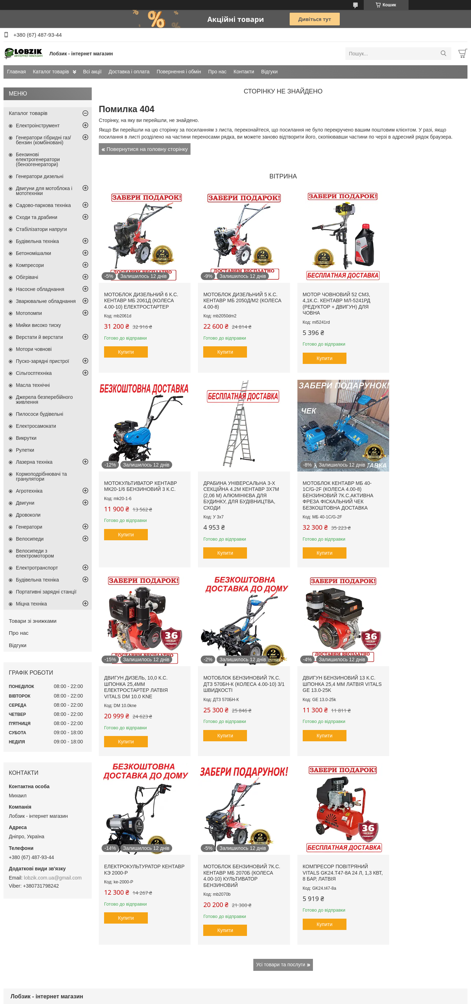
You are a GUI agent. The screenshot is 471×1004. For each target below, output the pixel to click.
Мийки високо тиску (38, 325)
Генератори (29, 527)
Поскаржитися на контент (235, 997)
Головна (19, 928)
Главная (16, 71)
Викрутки (26, 438)
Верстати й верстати (39, 337)
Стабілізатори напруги (41, 229)
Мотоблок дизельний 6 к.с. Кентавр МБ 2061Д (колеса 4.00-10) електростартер (141, 295)
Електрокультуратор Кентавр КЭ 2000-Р (226, 665)
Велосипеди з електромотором (35, 553)
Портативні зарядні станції (46, 592)
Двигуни (25, 503)
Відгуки (269, 71)
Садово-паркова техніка (43, 205)
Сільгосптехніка (34, 373)
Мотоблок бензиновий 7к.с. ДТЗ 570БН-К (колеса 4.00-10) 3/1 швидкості (419, 479)
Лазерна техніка (34, 462)
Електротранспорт (37, 568)
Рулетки (25, 450)
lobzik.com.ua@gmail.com (53, 878)
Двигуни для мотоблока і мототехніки (44, 190)
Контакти (244, 71)
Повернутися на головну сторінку (147, 149)
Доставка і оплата (129, 71)
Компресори (30, 265)
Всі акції (92, 71)
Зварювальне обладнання (46, 301)
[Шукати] (443, 53)
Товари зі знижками (32, 621)
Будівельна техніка (37, 241)
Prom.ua (268, 990)
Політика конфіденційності (289, 997)
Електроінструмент (38, 125)
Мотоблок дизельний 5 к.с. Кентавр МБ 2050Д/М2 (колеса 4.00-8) (235, 295)
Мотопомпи (29, 313)
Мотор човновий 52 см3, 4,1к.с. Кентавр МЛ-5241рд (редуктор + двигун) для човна (326, 298)
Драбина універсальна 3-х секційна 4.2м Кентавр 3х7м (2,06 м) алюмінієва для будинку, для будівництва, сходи (142, 485)
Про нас (217, 71)
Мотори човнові (34, 349)
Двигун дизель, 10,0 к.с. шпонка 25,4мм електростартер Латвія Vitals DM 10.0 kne (324, 482)
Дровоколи (28, 515)
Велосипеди (30, 539)
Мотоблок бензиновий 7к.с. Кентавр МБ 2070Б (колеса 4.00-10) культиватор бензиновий (327, 671)
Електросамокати (36, 426)
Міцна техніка (31, 604)
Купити (126, 346)
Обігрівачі (27, 277)
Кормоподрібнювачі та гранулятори (41, 476)
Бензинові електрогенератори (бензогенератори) (38, 159)
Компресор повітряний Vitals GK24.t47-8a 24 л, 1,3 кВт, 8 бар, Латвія (420, 668)
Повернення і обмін (179, 71)
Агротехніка (29, 491)
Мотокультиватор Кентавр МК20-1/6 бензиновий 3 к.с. (422, 292)
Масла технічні (33, 385)
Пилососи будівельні (39, 414)
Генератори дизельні (40, 176)
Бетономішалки (33, 253)
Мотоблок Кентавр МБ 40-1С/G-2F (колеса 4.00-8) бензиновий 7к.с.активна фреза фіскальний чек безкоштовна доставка (233, 485)
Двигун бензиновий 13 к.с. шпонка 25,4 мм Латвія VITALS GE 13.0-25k (140, 668)
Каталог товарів (51, 71)
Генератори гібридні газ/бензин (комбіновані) (43, 140)
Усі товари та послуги (280, 760)
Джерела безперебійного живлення (44, 399)
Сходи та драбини (36, 217)
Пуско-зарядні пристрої (42, 361)
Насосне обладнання (40, 289)
